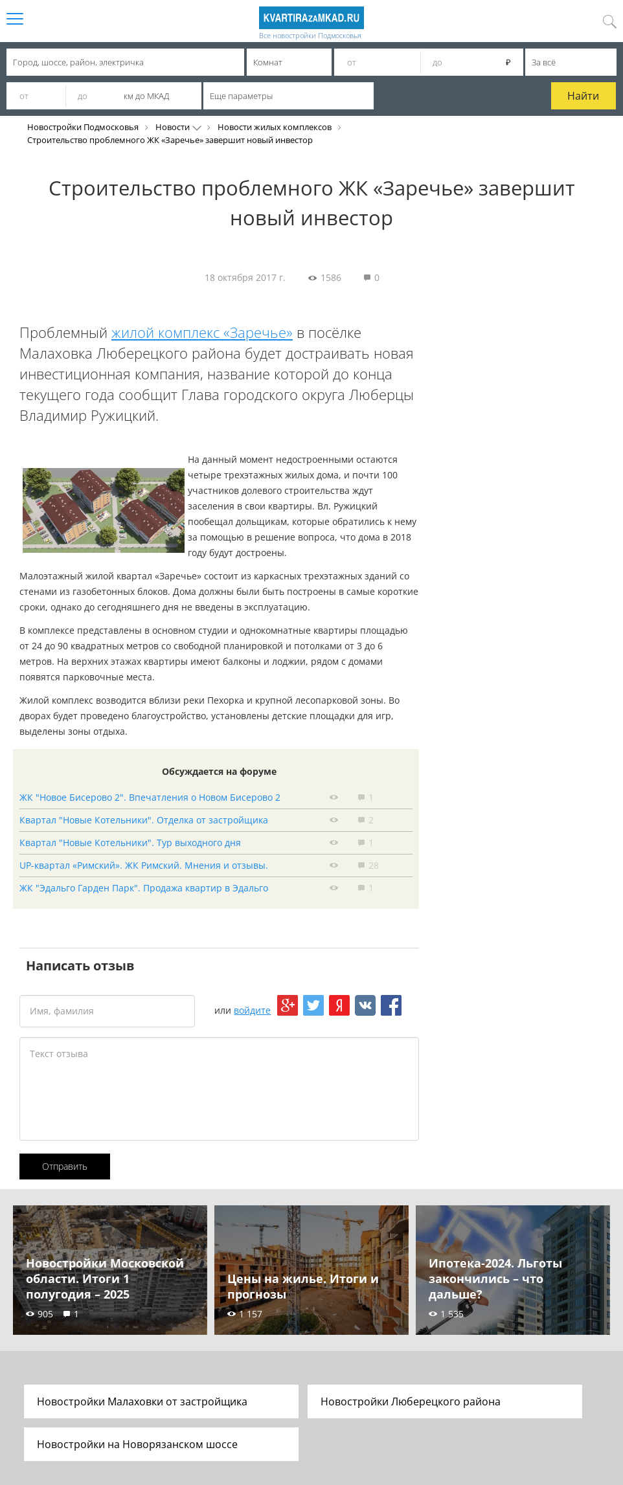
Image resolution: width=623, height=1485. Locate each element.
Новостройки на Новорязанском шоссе (137, 1444)
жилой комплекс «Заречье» (202, 332)
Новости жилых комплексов (275, 127)
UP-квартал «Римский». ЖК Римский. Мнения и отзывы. (143, 865)
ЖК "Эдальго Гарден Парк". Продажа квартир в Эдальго (143, 888)
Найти (583, 96)
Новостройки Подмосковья (83, 127)
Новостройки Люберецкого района (411, 1401)
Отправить (64, 1166)
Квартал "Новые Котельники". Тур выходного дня (130, 842)
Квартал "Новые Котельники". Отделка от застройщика (143, 820)
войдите (252, 1010)
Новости (172, 127)
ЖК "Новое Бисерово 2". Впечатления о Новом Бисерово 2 (149, 797)
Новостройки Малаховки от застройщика (142, 1401)
